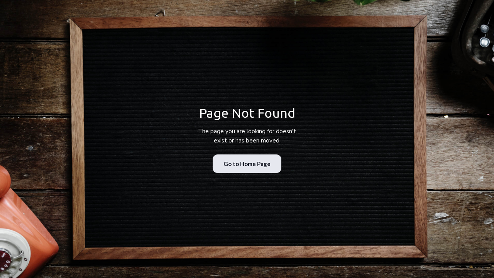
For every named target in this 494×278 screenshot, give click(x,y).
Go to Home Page (247, 163)
